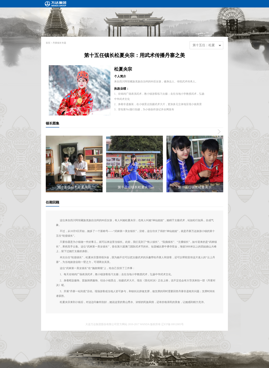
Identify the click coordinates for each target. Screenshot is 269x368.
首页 (48, 43)
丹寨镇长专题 (59, 43)
